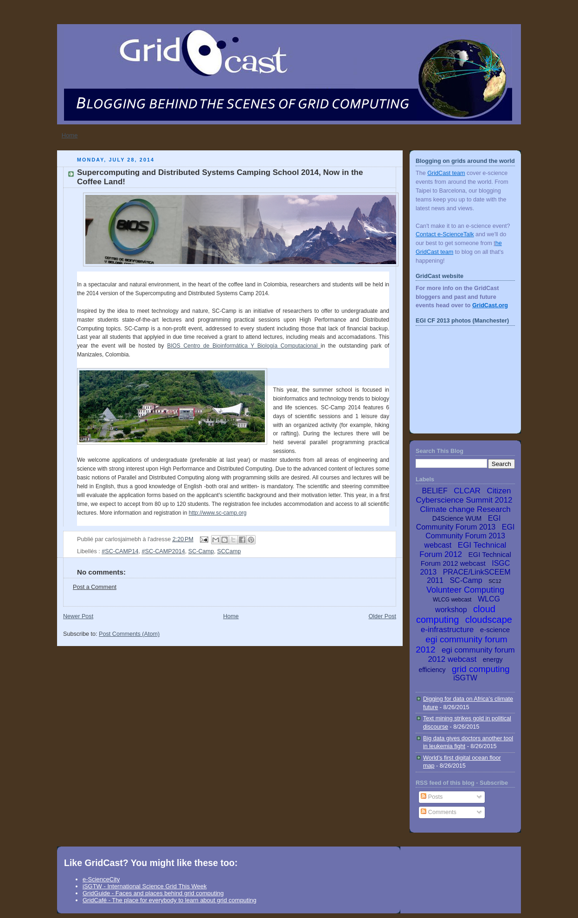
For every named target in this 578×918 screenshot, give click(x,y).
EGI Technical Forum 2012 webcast (466, 558)
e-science (495, 630)
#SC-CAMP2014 (163, 551)
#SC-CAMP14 (120, 551)
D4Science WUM (457, 518)
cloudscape (488, 619)
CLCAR (467, 490)
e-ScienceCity (101, 879)
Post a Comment (94, 587)
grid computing (481, 669)
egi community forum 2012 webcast (471, 655)
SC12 (494, 581)
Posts (432, 797)
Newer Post (78, 616)
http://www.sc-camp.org (218, 513)
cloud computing (455, 614)
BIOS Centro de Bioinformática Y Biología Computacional (244, 346)
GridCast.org (490, 305)
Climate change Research (465, 509)
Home (70, 135)
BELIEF (435, 491)
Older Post (382, 616)
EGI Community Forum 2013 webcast (469, 536)
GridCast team (446, 173)
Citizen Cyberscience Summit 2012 (464, 495)
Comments (438, 812)
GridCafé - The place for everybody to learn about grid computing (170, 900)
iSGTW (465, 678)
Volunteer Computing (465, 590)
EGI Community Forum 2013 (458, 522)
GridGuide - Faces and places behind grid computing (153, 893)
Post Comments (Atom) (129, 634)
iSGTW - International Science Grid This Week (145, 886)
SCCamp (229, 551)
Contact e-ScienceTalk (445, 234)
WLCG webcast (452, 599)
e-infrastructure (447, 629)
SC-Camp (201, 551)
